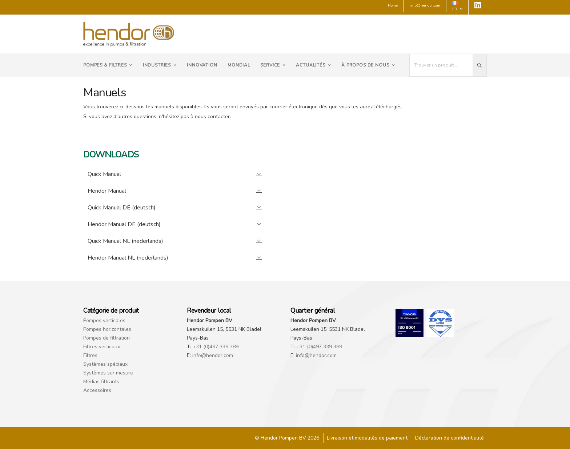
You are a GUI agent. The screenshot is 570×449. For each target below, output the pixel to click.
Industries (160, 65)
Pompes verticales (104, 320)
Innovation (202, 65)
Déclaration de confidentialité (449, 437)
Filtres (90, 355)
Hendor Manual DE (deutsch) (124, 224)
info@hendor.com (212, 355)
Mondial (239, 65)
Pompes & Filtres (107, 65)
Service (273, 65)
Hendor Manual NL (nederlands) (128, 258)
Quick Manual (104, 174)
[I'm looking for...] (441, 65)
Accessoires (97, 390)
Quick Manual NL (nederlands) (125, 241)
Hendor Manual (107, 191)
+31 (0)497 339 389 (215, 346)
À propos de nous (368, 65)
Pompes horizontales (107, 329)
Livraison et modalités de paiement (367, 437)
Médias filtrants (101, 381)
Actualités (313, 65)
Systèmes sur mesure (108, 372)
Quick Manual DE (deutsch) (122, 208)
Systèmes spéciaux (105, 364)
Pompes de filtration (106, 337)
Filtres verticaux (101, 346)
